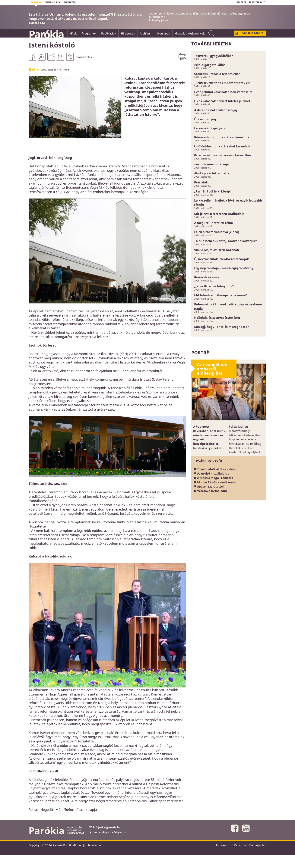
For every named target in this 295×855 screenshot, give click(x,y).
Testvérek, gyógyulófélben (213, 56)
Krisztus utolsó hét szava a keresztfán (222, 155)
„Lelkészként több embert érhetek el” (222, 83)
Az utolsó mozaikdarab (213, 473)
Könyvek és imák (207, 277)
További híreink (211, 44)
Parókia (46, 34)
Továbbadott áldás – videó (216, 469)
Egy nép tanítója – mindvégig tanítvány (223, 268)
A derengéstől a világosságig (215, 110)
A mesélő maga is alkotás (215, 478)
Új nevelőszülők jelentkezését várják (221, 259)
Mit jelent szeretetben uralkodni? (219, 214)
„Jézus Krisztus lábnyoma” (214, 286)
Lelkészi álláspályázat (210, 128)
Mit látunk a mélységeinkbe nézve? (220, 295)
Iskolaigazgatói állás (209, 65)
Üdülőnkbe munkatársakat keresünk (222, 146)
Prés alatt (201, 182)
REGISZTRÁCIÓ (257, 2)
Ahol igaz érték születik (211, 173)
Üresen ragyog (205, 119)
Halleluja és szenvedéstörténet (217, 318)
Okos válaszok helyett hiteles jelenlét (222, 101)
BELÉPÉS (241, 2)
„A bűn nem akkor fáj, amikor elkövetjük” (225, 241)
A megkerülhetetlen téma (213, 223)
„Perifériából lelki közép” (212, 191)
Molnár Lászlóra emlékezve (216, 482)
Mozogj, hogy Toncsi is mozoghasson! (222, 327)
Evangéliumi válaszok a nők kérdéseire (223, 92)
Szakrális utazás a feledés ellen (217, 74)
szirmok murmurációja (211, 164)
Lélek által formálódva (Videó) (216, 232)
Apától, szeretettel (210, 486)
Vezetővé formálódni (212, 491)
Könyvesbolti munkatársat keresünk (221, 137)
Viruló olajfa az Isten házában (216, 250)
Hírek (36, 69)
